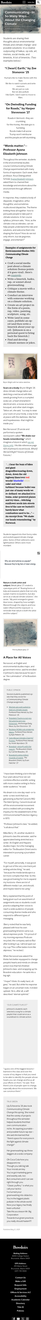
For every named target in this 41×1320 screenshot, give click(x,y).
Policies (20, 1311)
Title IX (20, 1307)
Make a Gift (20, 1281)
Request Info (20, 1285)
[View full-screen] (38, 553)
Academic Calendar (20, 1299)
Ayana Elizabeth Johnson (22, 179)
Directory (20, 1303)
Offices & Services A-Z (20, 1292)
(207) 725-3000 (20, 1271)
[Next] (38, 564)
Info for (31, 2)
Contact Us (20, 1277)
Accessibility (20, 1296)
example (16, 275)
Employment (21, 1289)
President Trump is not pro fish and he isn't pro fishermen (20, 721)
